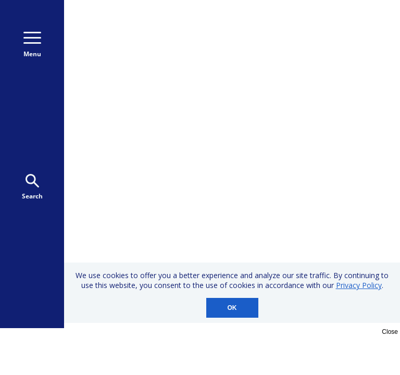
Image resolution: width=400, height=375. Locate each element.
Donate (348, 46)
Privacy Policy (359, 285)
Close (390, 331)
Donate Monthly (267, 46)
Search (32, 187)
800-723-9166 (345, 25)
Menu (32, 45)
